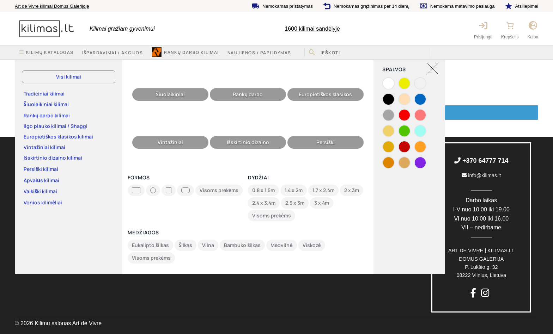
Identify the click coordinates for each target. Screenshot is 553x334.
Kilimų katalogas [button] (50, 52)
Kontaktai (25, 192)
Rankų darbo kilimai (191, 52)
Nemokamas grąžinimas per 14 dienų (371, 6)
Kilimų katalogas (33, 165)
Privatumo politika (171, 192)
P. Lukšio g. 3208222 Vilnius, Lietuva (481, 263)
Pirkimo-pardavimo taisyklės (182, 179)
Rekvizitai (26, 206)
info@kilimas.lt (481, 175)
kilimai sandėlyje (312, 29)
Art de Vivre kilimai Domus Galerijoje (52, 6)
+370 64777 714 (481, 160)
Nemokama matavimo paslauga (462, 6)
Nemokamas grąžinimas (321, 193)
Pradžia (31, 66)
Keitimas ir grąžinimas (176, 165)
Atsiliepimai (526, 6)
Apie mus (25, 179)
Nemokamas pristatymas (287, 6)
